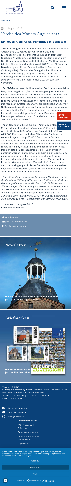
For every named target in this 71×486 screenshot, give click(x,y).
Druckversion (10, 217)
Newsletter (23, 408)
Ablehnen (35, 461)
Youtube (12, 412)
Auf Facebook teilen (14, 226)
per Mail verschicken (14, 221)
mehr (35, 474)
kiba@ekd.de (16, 398)
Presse (21, 416)
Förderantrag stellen (27, 421)
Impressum (23, 443)
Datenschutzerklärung (28, 432)
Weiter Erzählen (63, 125)
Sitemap (22, 412)
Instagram (13, 416)
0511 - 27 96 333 (15, 395)
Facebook (13, 408)
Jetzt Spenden (63, 116)
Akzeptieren (35, 467)
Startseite (5, 20)
